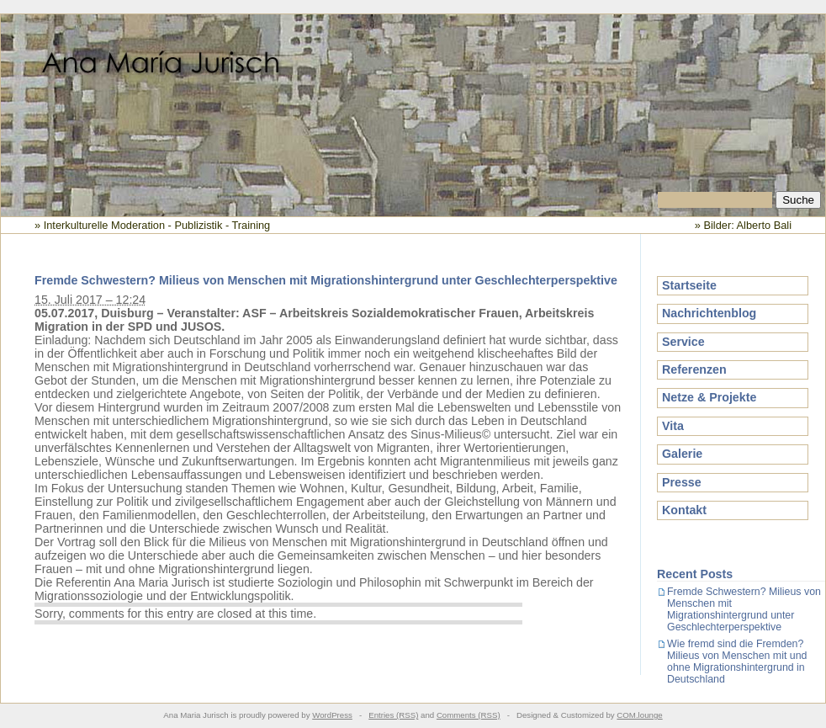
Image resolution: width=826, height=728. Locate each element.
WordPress (332, 715)
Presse (682, 482)
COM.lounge (639, 715)
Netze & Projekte (709, 397)
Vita (673, 426)
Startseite (689, 285)
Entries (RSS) (393, 715)
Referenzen (694, 369)
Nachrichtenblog (709, 313)
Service (683, 341)
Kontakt (684, 510)
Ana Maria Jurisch (413, 103)
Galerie (682, 453)
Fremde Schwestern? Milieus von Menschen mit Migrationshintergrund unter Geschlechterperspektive (325, 280)
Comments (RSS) (468, 715)
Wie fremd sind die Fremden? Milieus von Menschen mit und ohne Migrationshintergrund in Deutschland (737, 661)
